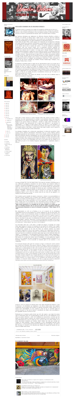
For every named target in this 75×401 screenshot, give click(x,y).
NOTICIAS (41, 20)
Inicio (38, 335)
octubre (8, 120)
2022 (7, 108)
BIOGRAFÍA (24, 20)
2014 (7, 117)
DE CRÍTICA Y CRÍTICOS (10, 20)
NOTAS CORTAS (18, 20)
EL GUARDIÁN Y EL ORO (21, 341)
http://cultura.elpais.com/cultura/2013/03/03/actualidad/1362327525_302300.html (35, 260)
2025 (7, 103)
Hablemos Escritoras (7, 149)
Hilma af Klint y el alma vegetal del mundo (30, 391)
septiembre (9, 122)
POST (4, 20)
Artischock (7, 143)
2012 (7, 136)
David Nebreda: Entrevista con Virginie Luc (30, 385)
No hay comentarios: (29, 329)
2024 (7, 105)
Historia (31, 331)
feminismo (28, 331)
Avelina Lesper (8, 151)
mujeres (35, 331)
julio (8, 131)
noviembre (9, 118)
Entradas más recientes (21, 335)
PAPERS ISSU (37, 20)
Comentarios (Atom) (25, 337)
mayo (8, 132)
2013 (7, 135)
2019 (7, 110)
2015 (7, 115)
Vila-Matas (7, 147)
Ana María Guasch (7, 153)
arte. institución (22, 331)
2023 (7, 106)
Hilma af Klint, (30, 256)
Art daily (7, 141)
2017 (7, 112)
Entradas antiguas (55, 335)
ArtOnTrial (7, 155)
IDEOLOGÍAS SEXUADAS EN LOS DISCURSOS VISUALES (29, 27)
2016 (7, 113)
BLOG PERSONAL (30, 20)
